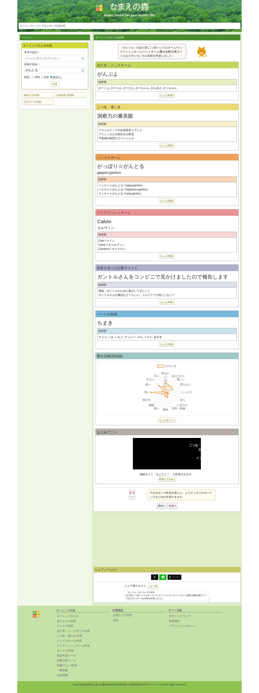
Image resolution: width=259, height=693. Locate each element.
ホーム (24, 25)
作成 (55, 83)
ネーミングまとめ (41, 25)
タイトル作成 (65, 650)
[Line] (162, 577)
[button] (38, 95)
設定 (115, 620)
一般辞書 (62, 670)
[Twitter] (154, 577)
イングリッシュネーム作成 (73, 645)
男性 (36, 77)
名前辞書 (62, 675)
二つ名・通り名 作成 (69, 635)
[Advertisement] (54, 165)
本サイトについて (180, 616)
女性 (45, 77)
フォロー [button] (174, 577)
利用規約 (174, 620)
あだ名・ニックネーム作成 (73, 630)
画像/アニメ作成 (67, 665)
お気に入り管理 (122, 615)
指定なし (56, 77)
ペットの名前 (65, 625)
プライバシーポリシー (182, 625)
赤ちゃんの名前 (66, 620)
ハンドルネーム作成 (69, 640)
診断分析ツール (66, 660)
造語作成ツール (66, 655)
